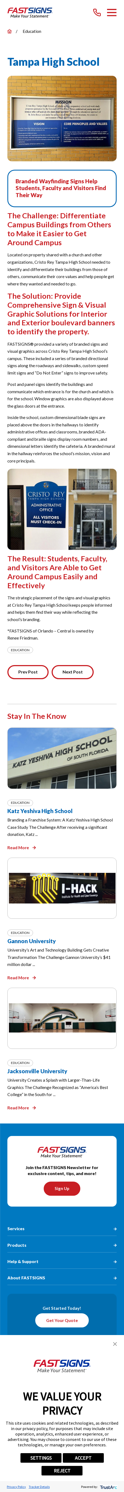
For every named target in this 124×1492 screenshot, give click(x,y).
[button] (115, 1344)
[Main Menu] (111, 12)
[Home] (29, 13)
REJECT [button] (62, 1471)
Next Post (73, 671)
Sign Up (62, 1188)
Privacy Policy (16, 1487)
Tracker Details (39, 1487)
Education (20, 650)
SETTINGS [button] (41, 1458)
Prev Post (28, 671)
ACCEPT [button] (83, 1458)
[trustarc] (108, 1486)
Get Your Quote (62, 1320)
